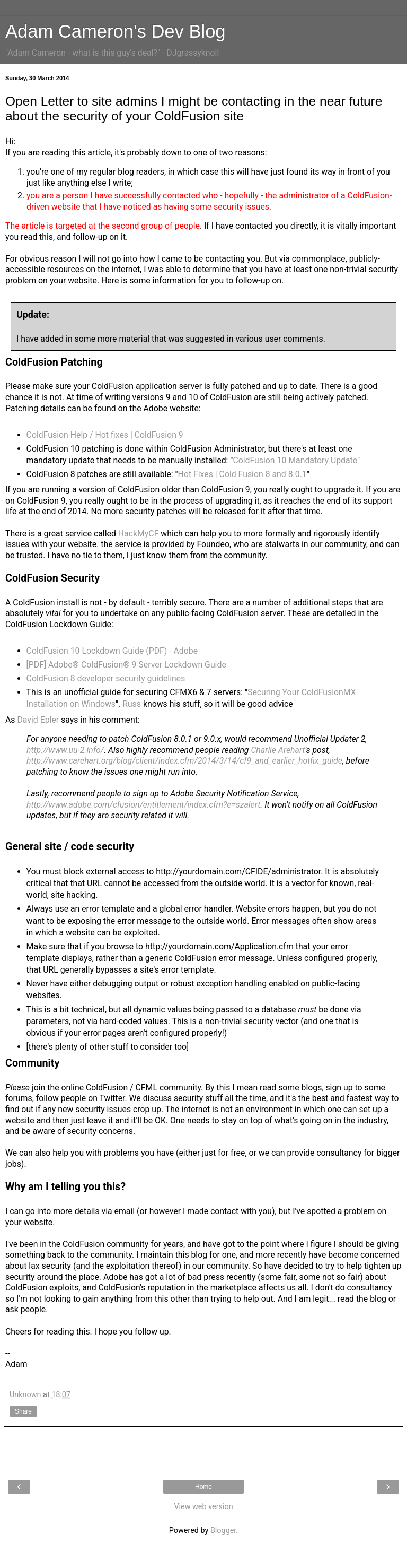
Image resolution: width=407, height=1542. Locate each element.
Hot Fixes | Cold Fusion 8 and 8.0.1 (242, 474)
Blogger (223, 1530)
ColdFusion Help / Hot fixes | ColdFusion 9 (104, 435)
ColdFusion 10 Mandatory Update (295, 460)
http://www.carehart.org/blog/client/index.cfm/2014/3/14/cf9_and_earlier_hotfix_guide (184, 761)
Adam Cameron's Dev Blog (115, 31)
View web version (203, 1506)
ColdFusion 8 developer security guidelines (105, 678)
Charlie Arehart (278, 750)
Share (23, 1411)
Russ (131, 704)
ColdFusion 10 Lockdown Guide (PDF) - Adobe (112, 651)
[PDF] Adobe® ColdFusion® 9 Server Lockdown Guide (126, 665)
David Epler (38, 720)
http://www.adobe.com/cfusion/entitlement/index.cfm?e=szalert (143, 805)
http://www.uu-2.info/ (65, 750)
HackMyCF (138, 534)
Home (203, 1487)
